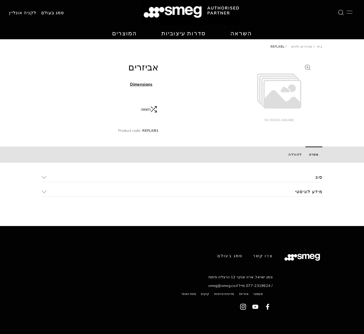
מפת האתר (188, 294)
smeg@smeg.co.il (223, 285)
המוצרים (124, 33)
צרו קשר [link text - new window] (263, 255)
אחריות (244, 294)
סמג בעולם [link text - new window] (229, 255)
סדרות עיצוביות (183, 33)
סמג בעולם (52, 13)
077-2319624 (258, 285)
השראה (241, 33)
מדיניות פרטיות (224, 294)
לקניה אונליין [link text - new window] (22, 13)
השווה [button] (149, 109)
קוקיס (205, 294)
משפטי (258, 294)
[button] (307, 67)
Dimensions (141, 84)
